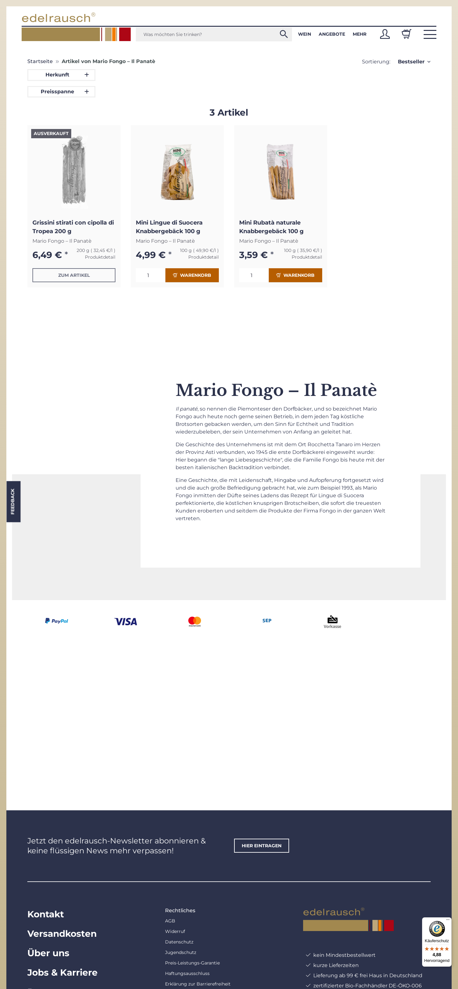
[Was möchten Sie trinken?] (214, 34)
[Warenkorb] (406, 34)
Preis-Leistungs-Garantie (192, 963)
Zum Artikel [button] (74, 275)
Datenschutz (179, 942)
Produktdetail (100, 257)
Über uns (48, 953)
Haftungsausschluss (187, 973)
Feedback (12, 501)
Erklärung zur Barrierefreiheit (198, 984)
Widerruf (175, 931)
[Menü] (448, 921)
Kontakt (45, 914)
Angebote (332, 34)
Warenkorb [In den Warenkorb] (192, 275)
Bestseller (411, 62)
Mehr (359, 34)
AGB (170, 921)
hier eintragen (261, 846)
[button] (384, 34)
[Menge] (150, 275)
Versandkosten (62, 933)
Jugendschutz (180, 952)
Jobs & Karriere (62, 972)
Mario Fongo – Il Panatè (62, 241)
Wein (304, 34)
